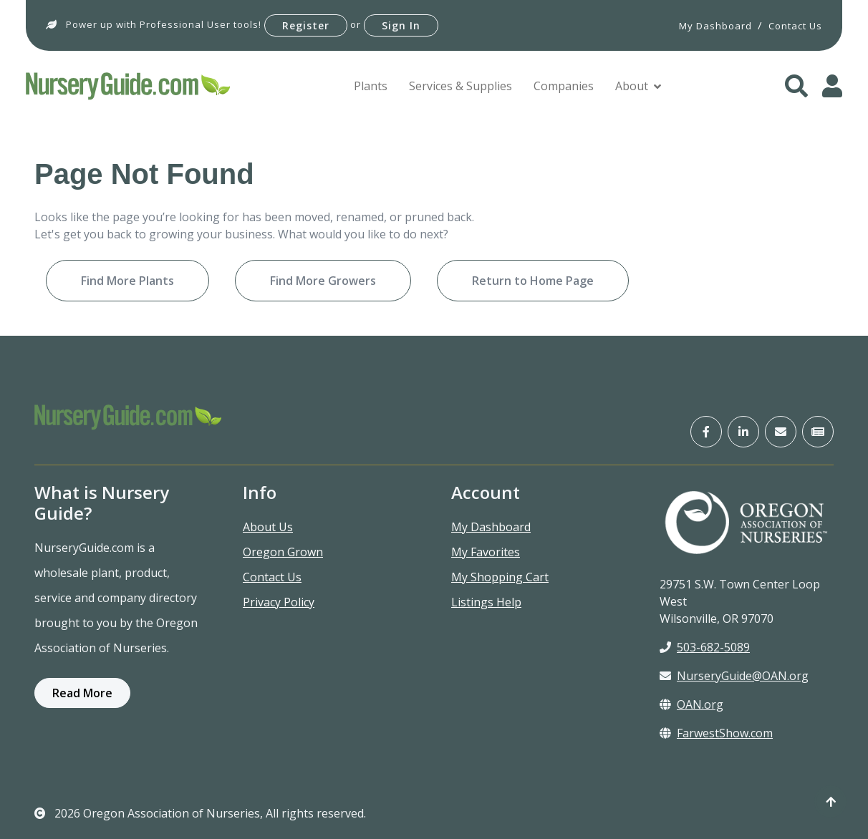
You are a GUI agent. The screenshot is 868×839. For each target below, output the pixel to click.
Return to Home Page (533, 280)
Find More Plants (127, 280)
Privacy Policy (278, 602)
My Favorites (485, 552)
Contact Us (272, 577)
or (355, 24)
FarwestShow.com (716, 733)
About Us (268, 527)
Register (305, 25)
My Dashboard (491, 527)
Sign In (401, 25)
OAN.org (691, 704)
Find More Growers (323, 280)
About (631, 86)
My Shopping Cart (500, 577)
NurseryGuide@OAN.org (734, 676)
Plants (370, 86)
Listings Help (486, 602)
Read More (82, 693)
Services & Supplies (460, 86)
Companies (564, 86)
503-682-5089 (705, 647)
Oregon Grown (283, 552)
